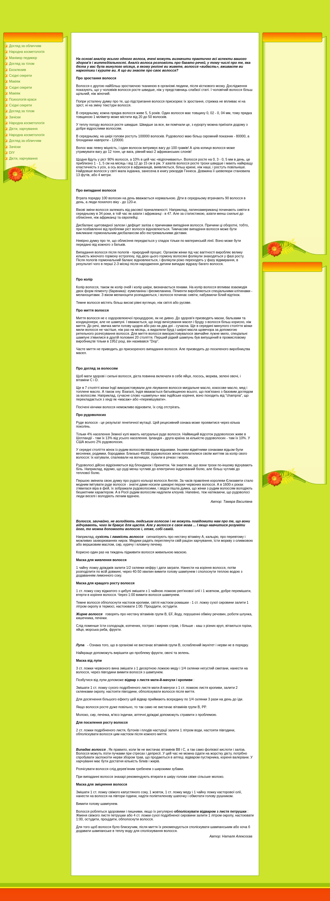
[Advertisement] (117, 14)
